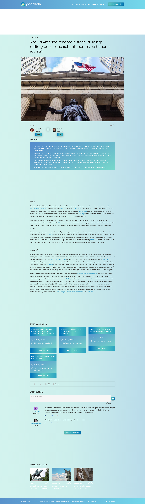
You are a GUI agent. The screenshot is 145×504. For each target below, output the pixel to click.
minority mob (82, 211)
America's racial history (63, 279)
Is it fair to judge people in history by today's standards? (83, 487)
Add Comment (43, 350)
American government (64, 292)
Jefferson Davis (102, 155)
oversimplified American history (87, 274)
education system (78, 292)
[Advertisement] (72, 22)
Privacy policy (92, 4)
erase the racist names (58, 259)
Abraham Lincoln (58, 155)
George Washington (86, 160)
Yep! (35, 339)
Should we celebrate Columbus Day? (59, 487)
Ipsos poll (50, 264)
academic (83, 279)
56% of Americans (64, 223)
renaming (93, 240)
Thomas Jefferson (99, 160)
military (92, 279)
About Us (82, 4)
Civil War (39, 153)
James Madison (74, 160)
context (50, 234)
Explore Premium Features (88, 501)
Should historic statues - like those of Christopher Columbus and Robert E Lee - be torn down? (39, 487)
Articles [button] (75, 4)
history (82, 214)
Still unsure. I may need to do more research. (43, 344)
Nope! (43, 339)
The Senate (107, 259)
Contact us (50, 501)
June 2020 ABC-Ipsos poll (43, 146)
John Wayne (76, 167)
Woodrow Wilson (48, 162)
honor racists (78, 208)
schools (62, 208)
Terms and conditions (62, 501)
